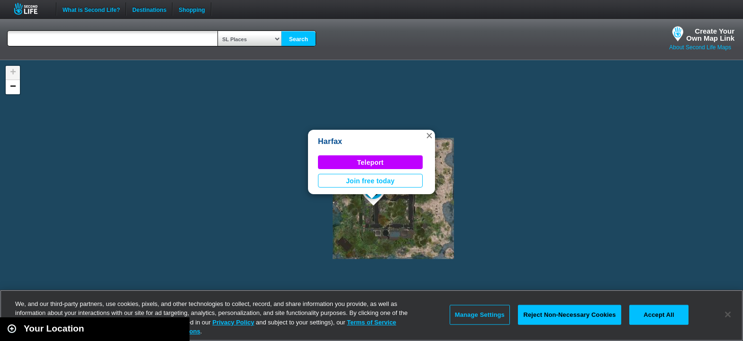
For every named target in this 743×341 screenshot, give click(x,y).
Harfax (330, 141)
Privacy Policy (233, 322)
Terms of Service (371, 322)
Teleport (370, 162)
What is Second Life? (91, 9)
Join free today (370, 181)
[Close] (727, 314)
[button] (429, 135)
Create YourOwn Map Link (710, 34)
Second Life (31, 8)
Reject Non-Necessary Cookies (569, 314)
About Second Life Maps (700, 47)
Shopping (192, 9)
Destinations (149, 9)
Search (298, 39)
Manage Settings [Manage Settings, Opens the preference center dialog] (480, 314)
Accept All (658, 314)
